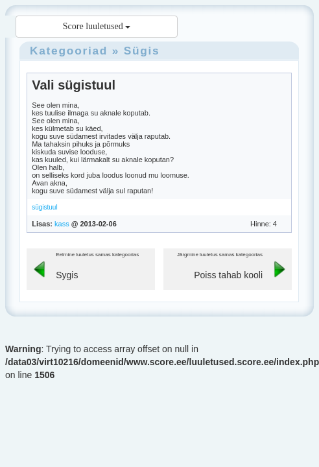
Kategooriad (69, 50)
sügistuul (44, 207)
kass (61, 224)
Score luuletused (96, 26)
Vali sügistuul (73, 85)
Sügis (142, 50)
